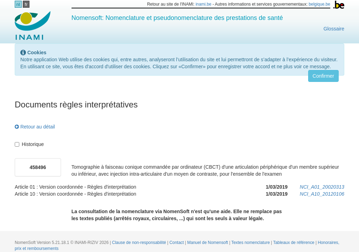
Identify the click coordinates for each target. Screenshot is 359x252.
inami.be (203, 4)
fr (26, 4)
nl (18, 4)
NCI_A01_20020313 (322, 187)
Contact (177, 242)
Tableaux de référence (294, 242)
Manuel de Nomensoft (208, 242)
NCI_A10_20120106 (322, 194)
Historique (29, 144)
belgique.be (319, 4)
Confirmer (323, 76)
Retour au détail (35, 127)
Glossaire (334, 28)
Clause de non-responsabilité (139, 242)
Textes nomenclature (251, 242)
